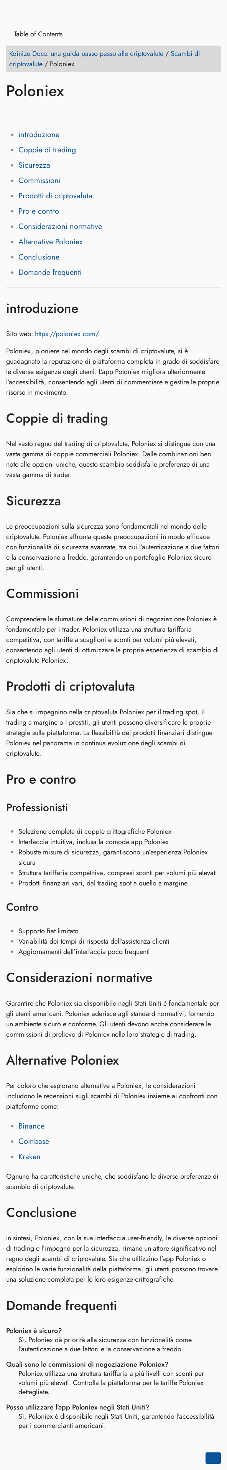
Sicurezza (34, 165)
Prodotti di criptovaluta (55, 195)
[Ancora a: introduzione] (89, 308)
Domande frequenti (50, 272)
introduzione (38, 134)
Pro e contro (38, 211)
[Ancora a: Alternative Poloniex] (130, 1060)
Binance (31, 1126)
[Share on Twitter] (28, 113)
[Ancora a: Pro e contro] (87, 779)
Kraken (29, 1156)
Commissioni (39, 180)
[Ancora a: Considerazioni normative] (163, 977)
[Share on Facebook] (13, 113)
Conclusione (38, 257)
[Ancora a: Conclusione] (88, 1212)
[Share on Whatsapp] (71, 113)
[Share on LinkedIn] (42, 113)
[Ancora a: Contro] (48, 907)
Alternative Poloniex (50, 241)
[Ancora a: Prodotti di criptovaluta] (146, 686)
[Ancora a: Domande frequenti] (128, 1305)
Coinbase (33, 1141)
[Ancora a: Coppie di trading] (119, 418)
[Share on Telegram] (86, 113)
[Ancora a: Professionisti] (77, 808)
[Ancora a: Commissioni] (90, 593)
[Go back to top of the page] (213, 1458)
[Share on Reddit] (57, 113)
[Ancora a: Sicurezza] (72, 500)
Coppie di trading (47, 149)
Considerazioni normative (60, 226)
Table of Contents (35, 34)
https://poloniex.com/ (67, 334)
